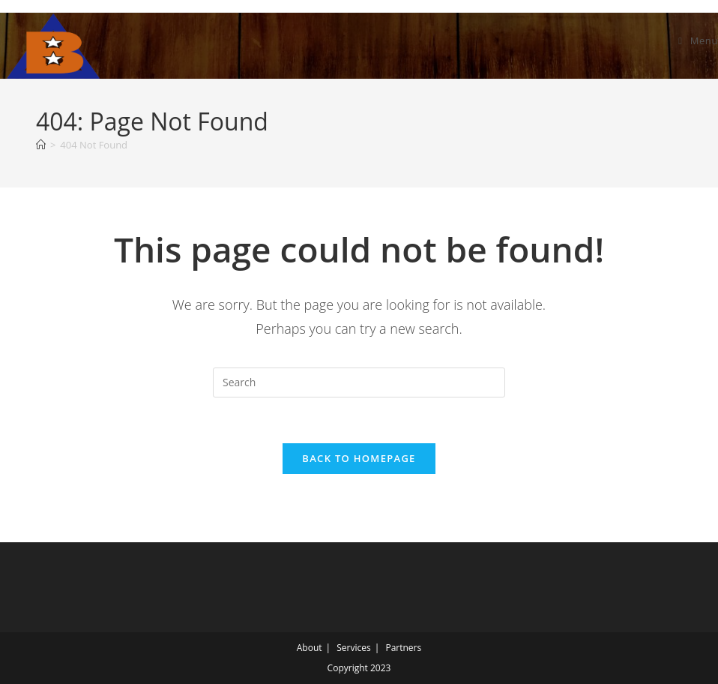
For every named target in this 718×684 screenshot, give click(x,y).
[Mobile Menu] (698, 40)
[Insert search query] (359, 383)
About (309, 647)
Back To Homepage (358, 458)
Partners (403, 647)
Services (353, 647)
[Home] (41, 145)
